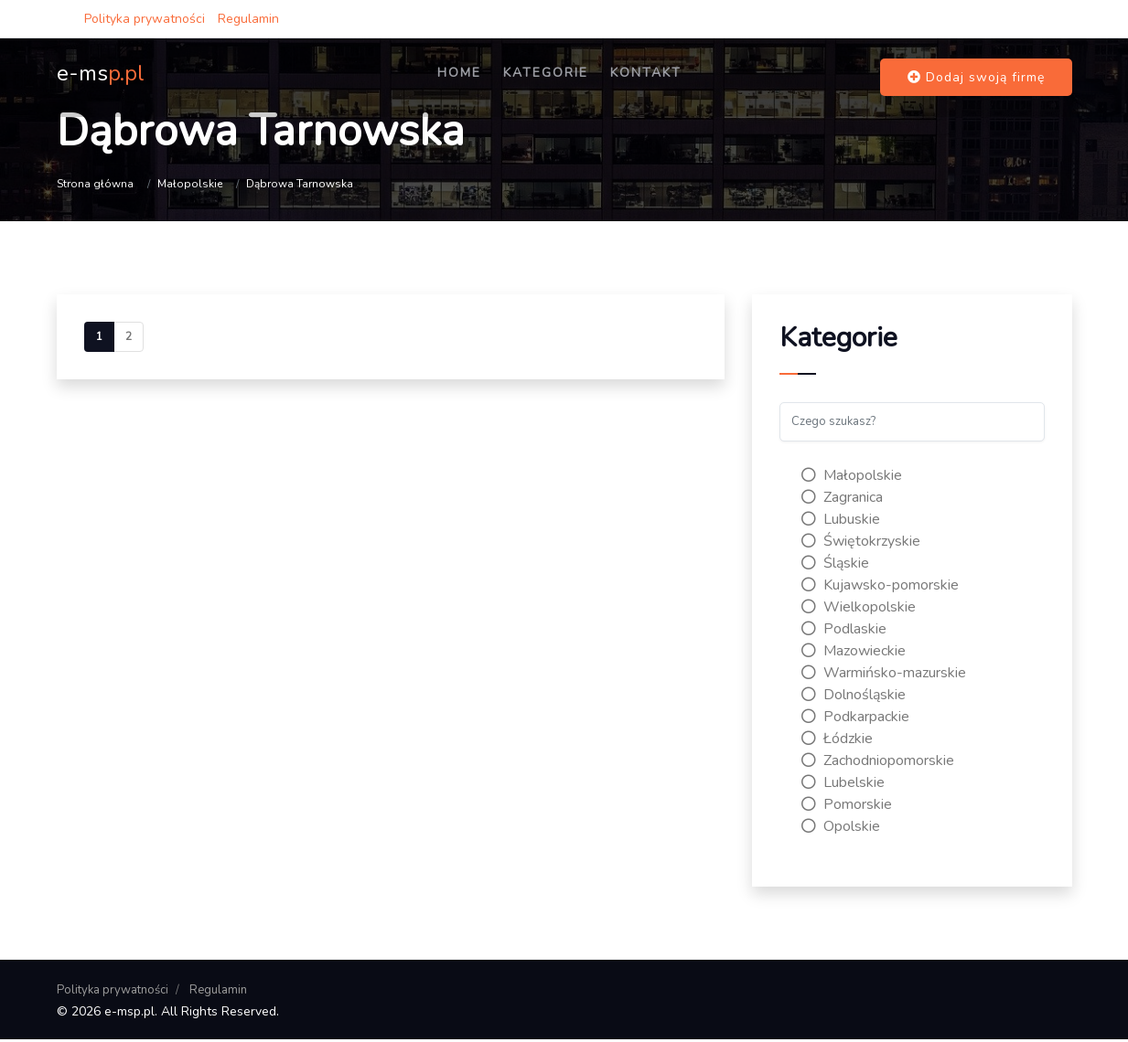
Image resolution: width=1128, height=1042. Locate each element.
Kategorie (575, 80)
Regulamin (248, 18)
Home (489, 80)
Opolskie (840, 828)
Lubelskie (843, 784)
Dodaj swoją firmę (976, 80)
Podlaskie (843, 631)
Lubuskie (840, 521)
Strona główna (95, 183)
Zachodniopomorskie (877, 762)
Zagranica (842, 499)
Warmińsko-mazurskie (883, 675)
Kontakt (676, 80)
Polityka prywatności (144, 18)
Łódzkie (837, 740)
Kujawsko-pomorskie (880, 587)
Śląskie (835, 565)
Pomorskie (846, 806)
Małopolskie (189, 183)
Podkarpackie (855, 718)
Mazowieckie (853, 653)
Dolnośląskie (853, 696)
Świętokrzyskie (860, 543)
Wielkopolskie (858, 609)
